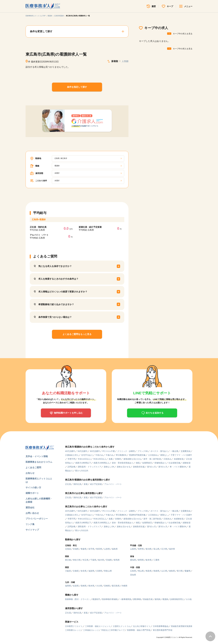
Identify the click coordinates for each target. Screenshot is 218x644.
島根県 (156, 571)
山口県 (164, 571)
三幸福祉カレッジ (91, 630)
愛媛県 (187, 571)
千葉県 (93, 560)
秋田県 (99, 549)
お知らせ (30, 473)
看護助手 (96, 599)
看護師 (50, 16)
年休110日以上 (84, 459)
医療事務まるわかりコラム (39, 462)
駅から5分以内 (81, 471)
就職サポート (32, 493)
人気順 (125, 61)
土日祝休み (153, 455)
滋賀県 (91, 571)
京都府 (76, 571)
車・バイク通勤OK (178, 467)
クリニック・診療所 (126, 451)
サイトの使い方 (33, 487)
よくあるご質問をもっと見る (77, 334)
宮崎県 (107, 586)
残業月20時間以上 (101, 463)
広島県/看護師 (59, 16)
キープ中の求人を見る (182, 34)
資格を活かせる (123, 467)
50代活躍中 (82, 451)
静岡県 (141, 560)
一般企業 (174, 451)
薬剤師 (157, 599)
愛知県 (133, 560)
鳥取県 (149, 571)
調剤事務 (137, 599)
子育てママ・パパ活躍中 (181, 455)
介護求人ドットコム (121, 626)
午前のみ (99, 455)
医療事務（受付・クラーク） (77, 599)
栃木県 (101, 560)
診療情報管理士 (177, 599)
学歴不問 (71, 459)
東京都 (68, 560)
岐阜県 (149, 560)
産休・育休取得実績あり (122, 463)
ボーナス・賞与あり (159, 451)
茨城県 (109, 560)
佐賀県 (76, 586)
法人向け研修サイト (141, 626)
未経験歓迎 (179, 459)
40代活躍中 (70, 451)
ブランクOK (142, 451)
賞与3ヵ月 (162, 467)
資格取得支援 (139, 467)
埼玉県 (85, 560)
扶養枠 (118, 459)
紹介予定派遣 (96, 484)
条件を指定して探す (77, 87)
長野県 (141, 549)
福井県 (172, 549)
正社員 (68, 484)
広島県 (133, 571)
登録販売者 (148, 599)
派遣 (86, 484)
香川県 (180, 571)
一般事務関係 (125, 599)
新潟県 (149, 549)
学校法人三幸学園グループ (113, 630)
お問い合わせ (32, 513)
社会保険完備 (174, 463)
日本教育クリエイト (74, 626)
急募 (111, 459)
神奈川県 (77, 560)
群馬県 (117, 560)
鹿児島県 (116, 586)
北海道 (68, 549)
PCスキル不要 (108, 451)
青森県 (83, 549)
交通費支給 (185, 451)
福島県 (115, 549)
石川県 (164, 549)
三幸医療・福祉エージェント (97, 626)
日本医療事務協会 (161, 626)
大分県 (99, 586)
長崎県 (83, 586)
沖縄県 (124, 586)
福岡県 (68, 586)
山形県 (107, 549)
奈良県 (83, 571)
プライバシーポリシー (37, 518)
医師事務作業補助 (110, 599)
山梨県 (133, 549)
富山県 (156, 549)
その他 (189, 599)
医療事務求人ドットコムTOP (35, 16)
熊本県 (91, 586)
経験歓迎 (186, 463)
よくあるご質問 (33, 467)
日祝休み (167, 459)
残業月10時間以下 (83, 463)
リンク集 (30, 524)
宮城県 (76, 549)
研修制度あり (160, 463)
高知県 (133, 575)
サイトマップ (32, 530)
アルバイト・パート (113, 484)
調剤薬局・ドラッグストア (89, 467)
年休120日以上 (99, 459)
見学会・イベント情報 (37, 456)
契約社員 (77, 484)
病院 (138, 463)
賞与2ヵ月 (151, 467)
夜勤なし (164, 455)
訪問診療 (71, 467)
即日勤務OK (121, 455)
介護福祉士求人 (72, 455)
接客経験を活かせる (132, 459)
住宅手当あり (87, 455)
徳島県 (172, 571)
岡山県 (141, 571)
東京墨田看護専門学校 (162, 630)
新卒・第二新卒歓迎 (152, 459)
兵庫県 (99, 571)
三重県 (156, 560)
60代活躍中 (95, 451)
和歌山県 (108, 571)
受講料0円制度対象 (137, 455)
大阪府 (68, 571)
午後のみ (109, 455)
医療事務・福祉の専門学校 (138, 630)
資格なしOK (109, 467)
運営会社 (30, 507)
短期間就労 (147, 463)
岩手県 (91, 549)
